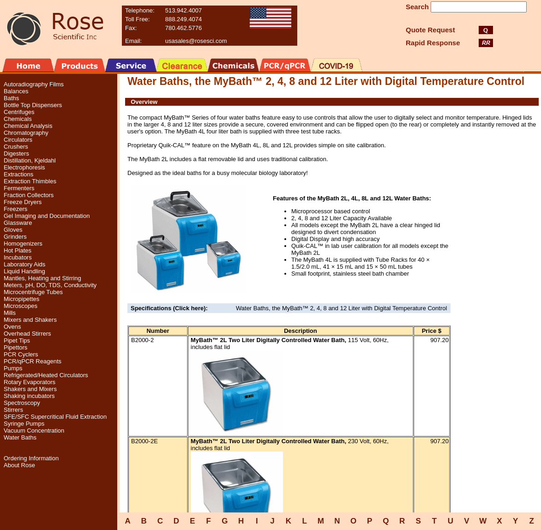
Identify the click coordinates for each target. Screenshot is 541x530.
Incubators (18, 257)
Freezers (15, 208)
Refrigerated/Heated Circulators (46, 375)
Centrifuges (19, 111)
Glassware (18, 222)
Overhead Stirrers (27, 333)
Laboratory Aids (24, 264)
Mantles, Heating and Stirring (42, 278)
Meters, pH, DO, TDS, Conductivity (50, 285)
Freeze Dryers (23, 202)
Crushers (16, 146)
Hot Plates (17, 250)
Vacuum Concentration (34, 430)
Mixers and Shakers (30, 319)
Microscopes (20, 305)
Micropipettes (21, 298)
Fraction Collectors (29, 195)
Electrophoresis (24, 167)
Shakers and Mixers (30, 388)
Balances (16, 91)
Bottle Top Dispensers (33, 105)
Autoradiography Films (34, 84)
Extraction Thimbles (30, 181)
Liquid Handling (24, 271)
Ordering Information (31, 458)
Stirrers (13, 409)
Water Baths (20, 437)
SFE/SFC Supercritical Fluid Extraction (55, 416)
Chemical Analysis (28, 125)
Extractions (18, 174)
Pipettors (15, 347)
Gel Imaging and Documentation (47, 215)
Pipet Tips (17, 340)
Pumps (13, 368)
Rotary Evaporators (29, 382)
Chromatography (26, 132)
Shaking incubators (29, 395)
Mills (10, 312)
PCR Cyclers (21, 354)
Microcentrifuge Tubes (33, 292)
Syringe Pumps (24, 423)
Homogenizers (23, 243)
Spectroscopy (22, 402)
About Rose (19, 465)
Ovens (12, 326)
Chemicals (18, 118)
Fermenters (19, 188)
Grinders (15, 236)
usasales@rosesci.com (196, 40)
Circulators (18, 139)
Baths (11, 98)
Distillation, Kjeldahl (30, 160)
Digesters (16, 153)
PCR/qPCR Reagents (32, 361)
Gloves (13, 229)
